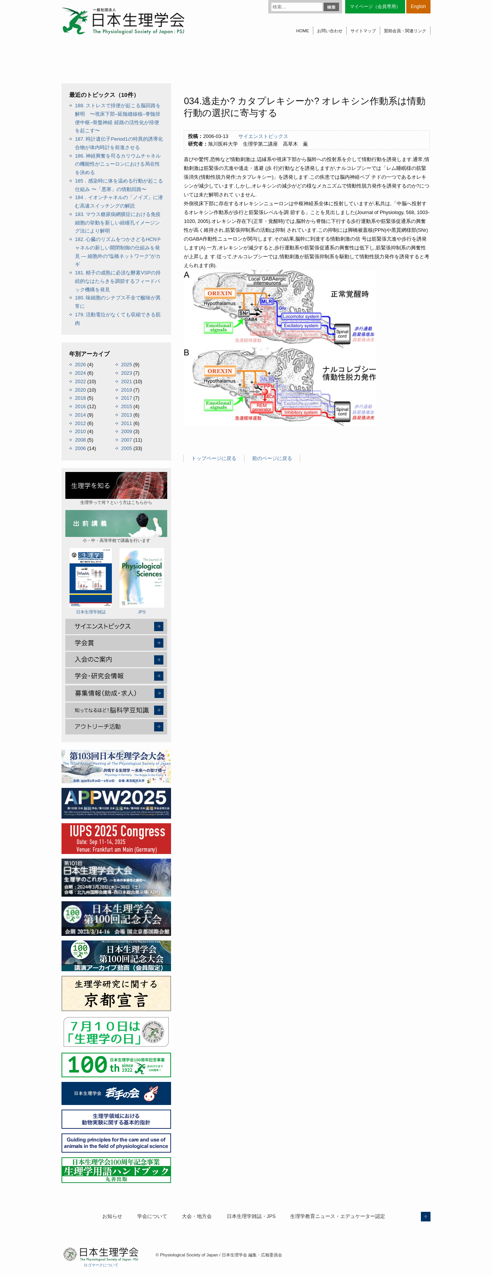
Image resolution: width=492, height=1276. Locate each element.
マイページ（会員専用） (375, 6)
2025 (126, 364)
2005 (126, 448)
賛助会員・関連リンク (405, 30)
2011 (126, 423)
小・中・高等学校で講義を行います (116, 526)
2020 (80, 390)
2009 (126, 431)
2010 (80, 431)
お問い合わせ (329, 30)
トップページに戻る (213, 458)
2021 (126, 381)
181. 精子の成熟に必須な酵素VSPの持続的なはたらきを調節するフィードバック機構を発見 (118, 281)
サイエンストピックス (263, 136)
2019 (126, 390)
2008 (80, 440)
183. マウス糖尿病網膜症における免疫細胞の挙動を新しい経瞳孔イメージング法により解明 (118, 222)
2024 (80, 373)
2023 (126, 373)
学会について (152, 1216)
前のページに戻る (272, 458)
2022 (80, 381)
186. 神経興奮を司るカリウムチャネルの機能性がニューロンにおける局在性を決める (118, 164)
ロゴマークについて (101, 1265)
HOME (302, 30)
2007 (126, 440)
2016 (80, 406)
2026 (80, 364)
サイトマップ (363, 30)
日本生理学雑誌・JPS (251, 1216)
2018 (80, 398)
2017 (126, 398)
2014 (80, 415)
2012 (80, 423)
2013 (126, 415)
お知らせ (112, 1216)
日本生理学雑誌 (91, 581)
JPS (142, 581)
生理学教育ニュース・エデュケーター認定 (337, 1216)
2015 (126, 406)
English (418, 6)
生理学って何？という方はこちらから (116, 488)
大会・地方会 (197, 1216)
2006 (80, 448)
